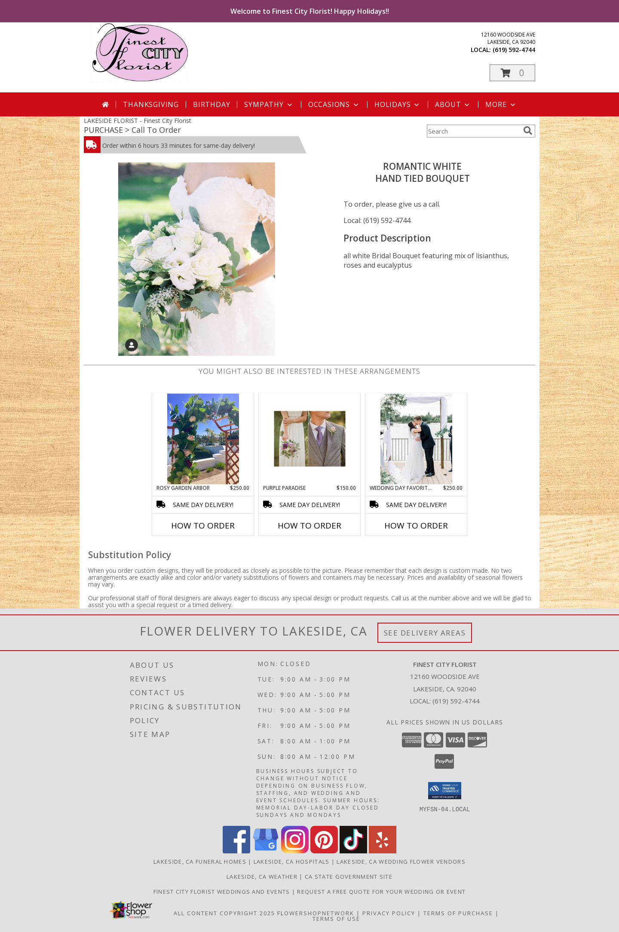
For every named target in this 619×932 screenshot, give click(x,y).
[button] (512, 72)
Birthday (211, 104)
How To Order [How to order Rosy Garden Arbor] (203, 525)
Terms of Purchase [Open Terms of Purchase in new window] (458, 913)
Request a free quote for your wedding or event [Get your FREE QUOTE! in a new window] (381, 891)
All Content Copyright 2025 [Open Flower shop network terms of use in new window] (224, 913)
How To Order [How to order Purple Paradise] (309, 525)
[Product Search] (473, 131)
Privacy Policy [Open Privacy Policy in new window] (388, 913)
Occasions (334, 104)
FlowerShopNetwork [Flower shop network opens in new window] (315, 913)
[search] (528, 130)
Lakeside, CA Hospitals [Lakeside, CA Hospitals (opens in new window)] (292, 861)
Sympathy (269, 104)
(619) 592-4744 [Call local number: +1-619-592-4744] (514, 50)
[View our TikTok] (353, 851)
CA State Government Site (348, 876)
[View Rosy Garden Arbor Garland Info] (203, 439)
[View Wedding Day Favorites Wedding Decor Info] (416, 439)
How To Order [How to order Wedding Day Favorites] (416, 525)
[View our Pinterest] (324, 851)
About (453, 104)
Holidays (397, 104)
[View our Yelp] (382, 851)
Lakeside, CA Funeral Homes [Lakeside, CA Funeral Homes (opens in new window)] (199, 861)
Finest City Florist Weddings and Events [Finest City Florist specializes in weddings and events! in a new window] (222, 891)
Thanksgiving (151, 104)
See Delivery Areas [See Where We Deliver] (425, 633)
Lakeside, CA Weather (262, 876)
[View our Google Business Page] (265, 851)
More (501, 104)
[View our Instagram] (295, 851)
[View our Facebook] (236, 851)
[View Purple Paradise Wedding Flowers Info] (310, 439)
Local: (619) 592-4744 (377, 220)
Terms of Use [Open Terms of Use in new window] (336, 919)
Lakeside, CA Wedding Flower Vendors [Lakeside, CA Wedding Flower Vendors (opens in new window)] (401, 861)
